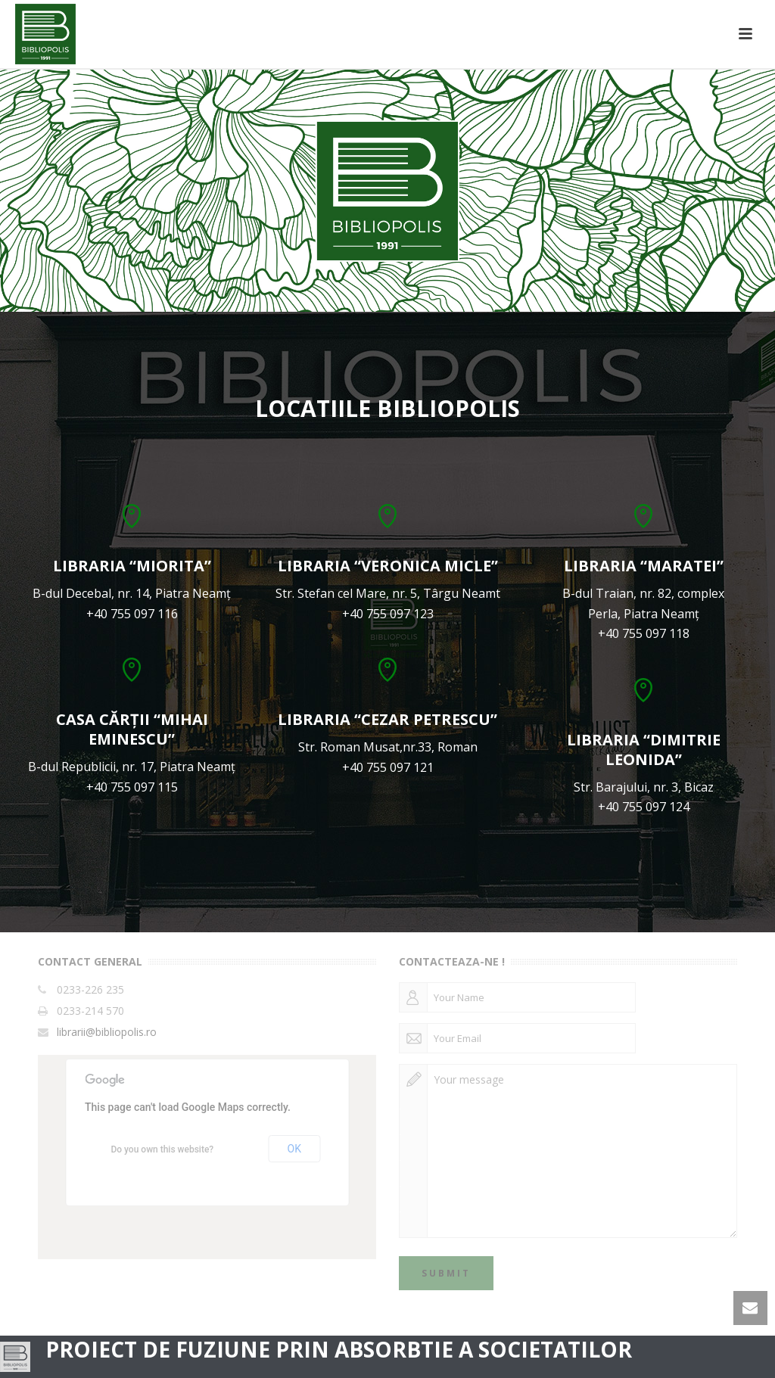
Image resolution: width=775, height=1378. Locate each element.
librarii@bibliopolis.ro (107, 1032)
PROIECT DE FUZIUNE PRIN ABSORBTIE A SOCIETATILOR (338, 1349)
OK (294, 1149)
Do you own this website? (161, 1149)
